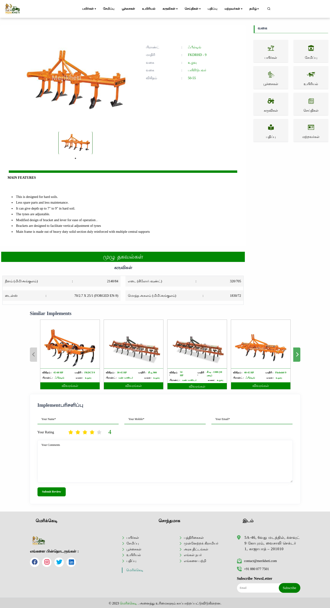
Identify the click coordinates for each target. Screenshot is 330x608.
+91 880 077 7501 (253, 569)
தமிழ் (254, 9)
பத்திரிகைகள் (194, 537)
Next (296, 354)
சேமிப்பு (108, 8)
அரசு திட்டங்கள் (196, 549)
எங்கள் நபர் (193, 555)
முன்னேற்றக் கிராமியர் (201, 543)
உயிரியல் (148, 8)
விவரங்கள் (70, 386)
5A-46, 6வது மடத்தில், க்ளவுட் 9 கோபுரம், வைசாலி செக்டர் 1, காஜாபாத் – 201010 (272, 543)
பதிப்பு (212, 8)
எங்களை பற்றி (195, 561)
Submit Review (51, 491)
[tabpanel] (75, 143)
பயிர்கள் (89, 9)
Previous (33, 354)
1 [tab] (75, 158)
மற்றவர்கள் (233, 9)
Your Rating (45, 432)
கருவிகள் (170, 9)
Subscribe (289, 588)
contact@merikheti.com (257, 561)
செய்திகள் (193, 9)
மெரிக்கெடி (134, 570)
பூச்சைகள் (128, 8)
